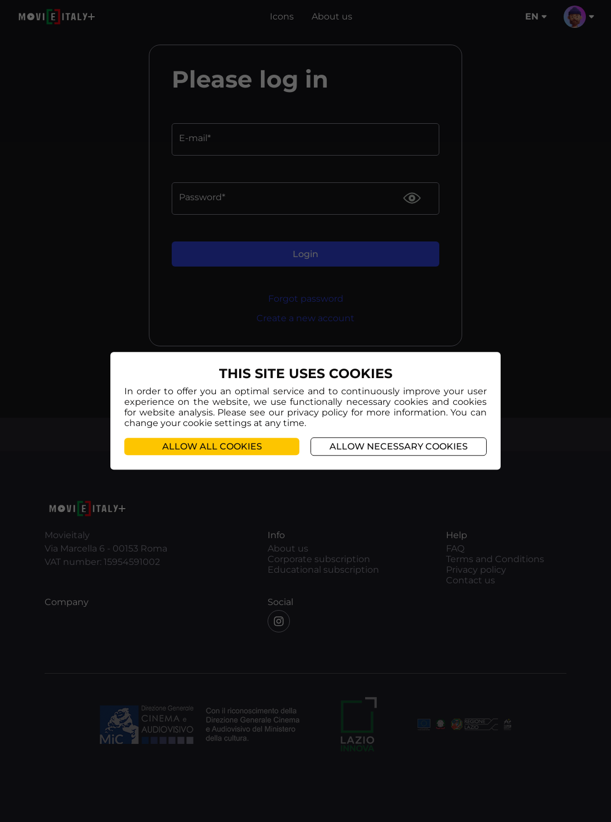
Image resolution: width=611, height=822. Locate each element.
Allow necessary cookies (398, 447)
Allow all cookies (212, 447)
